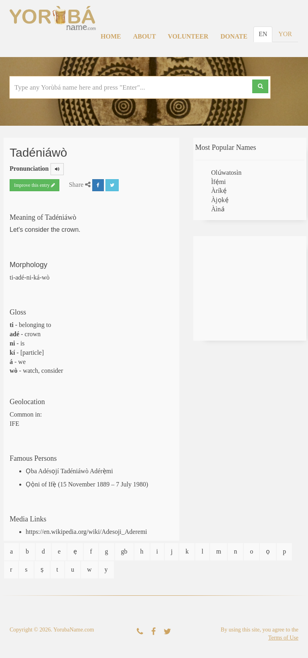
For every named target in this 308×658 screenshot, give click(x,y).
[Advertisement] (250, 288)
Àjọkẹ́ (220, 199)
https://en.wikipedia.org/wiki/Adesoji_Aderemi (86, 531)
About (144, 36)
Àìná (218, 209)
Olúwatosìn (226, 172)
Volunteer (188, 36)
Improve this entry (34, 185)
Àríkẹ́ (219, 190)
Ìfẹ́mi (218, 181)
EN (263, 34)
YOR (285, 34)
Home (111, 36)
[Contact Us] (140, 632)
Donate (234, 36)
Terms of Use (283, 638)
